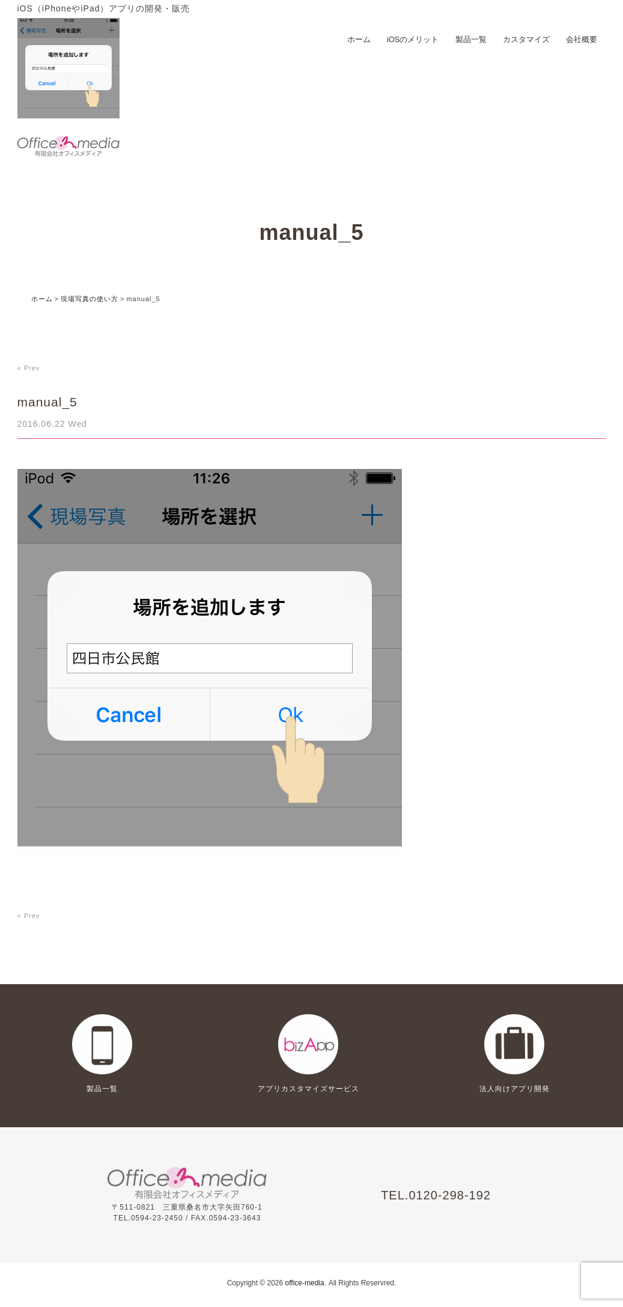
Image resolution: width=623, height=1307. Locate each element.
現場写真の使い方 (89, 298)
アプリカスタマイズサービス (308, 1089)
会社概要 (581, 39)
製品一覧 (471, 39)
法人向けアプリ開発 (514, 1089)
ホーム (359, 39)
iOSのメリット (413, 39)
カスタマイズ (526, 39)
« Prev (28, 368)
